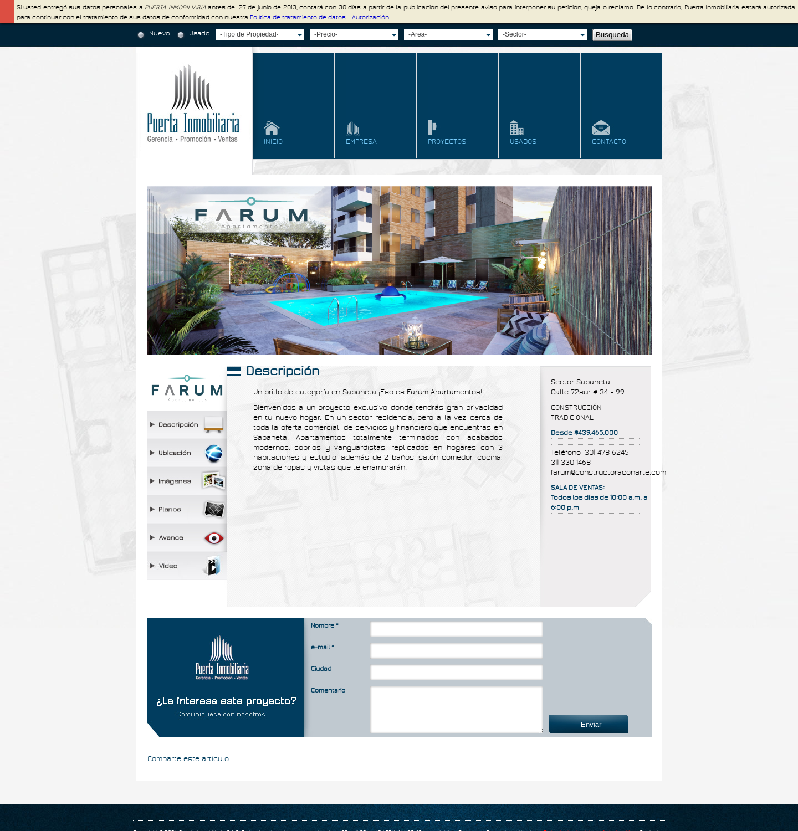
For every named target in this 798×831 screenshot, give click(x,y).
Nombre (325, 625)
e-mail (322, 647)
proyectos (447, 142)
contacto (609, 142)
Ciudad (321, 669)
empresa (361, 142)
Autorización (370, 17)
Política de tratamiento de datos (298, 17)
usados (523, 142)
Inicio (273, 142)
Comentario (328, 690)
